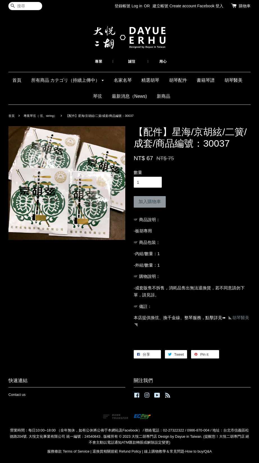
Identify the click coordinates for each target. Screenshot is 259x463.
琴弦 (97, 96)
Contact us (17, 394)
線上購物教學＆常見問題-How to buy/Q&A (178, 451)
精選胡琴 (150, 80)
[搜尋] (25, 6)
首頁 (16, 80)
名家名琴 (123, 80)
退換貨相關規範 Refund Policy (116, 451)
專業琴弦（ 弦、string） (40, 115)
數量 (138, 172)
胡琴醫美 (233, 80)
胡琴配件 (178, 80)
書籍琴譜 (206, 80)
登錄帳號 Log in (128, 6)
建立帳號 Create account (174, 6)
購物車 (245, 6)
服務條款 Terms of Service (68, 451)
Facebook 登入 (210, 6)
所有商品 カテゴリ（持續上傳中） (67, 80)
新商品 (163, 96)
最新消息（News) (129, 96)
